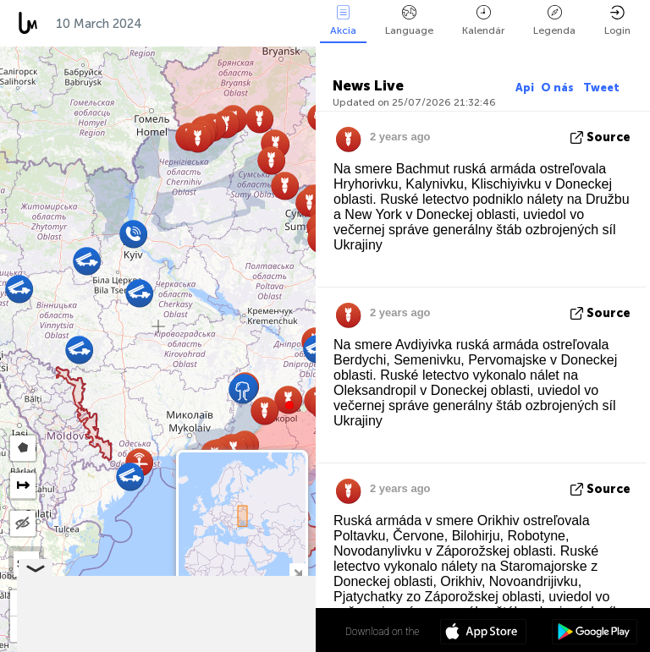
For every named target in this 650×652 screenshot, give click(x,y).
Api (524, 87)
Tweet (601, 87)
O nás (558, 87)
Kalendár (483, 20)
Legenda (554, 20)
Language (409, 20)
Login (617, 20)
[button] (289, 405)
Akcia (343, 20)
